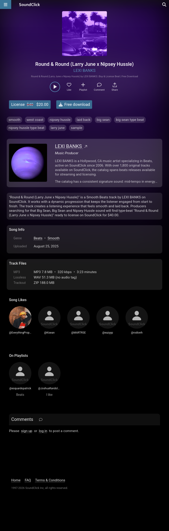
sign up (26, 431)
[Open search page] (164, 4)
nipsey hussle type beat (26, 128)
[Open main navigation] (5, 4)
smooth (14, 120)
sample (76, 128)
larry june (58, 128)
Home (15, 480)
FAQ (28, 480)
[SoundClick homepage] (29, 4)
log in (43, 431)
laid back (83, 120)
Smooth (54, 238)
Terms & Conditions (50, 480)
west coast (35, 120)
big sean (103, 120)
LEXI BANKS (84, 70)
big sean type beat (130, 120)
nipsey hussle (60, 120)
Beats (38, 238)
